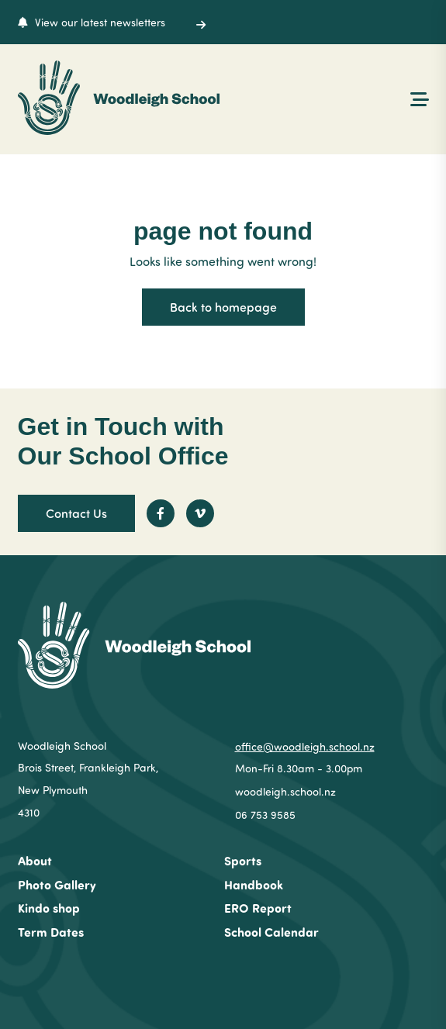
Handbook (253, 884)
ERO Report (258, 908)
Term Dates (51, 932)
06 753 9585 (265, 814)
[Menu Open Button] (419, 97)
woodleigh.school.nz (285, 791)
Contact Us (76, 513)
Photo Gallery (57, 884)
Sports (242, 860)
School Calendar (271, 932)
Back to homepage (223, 307)
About (35, 860)
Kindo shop (49, 908)
